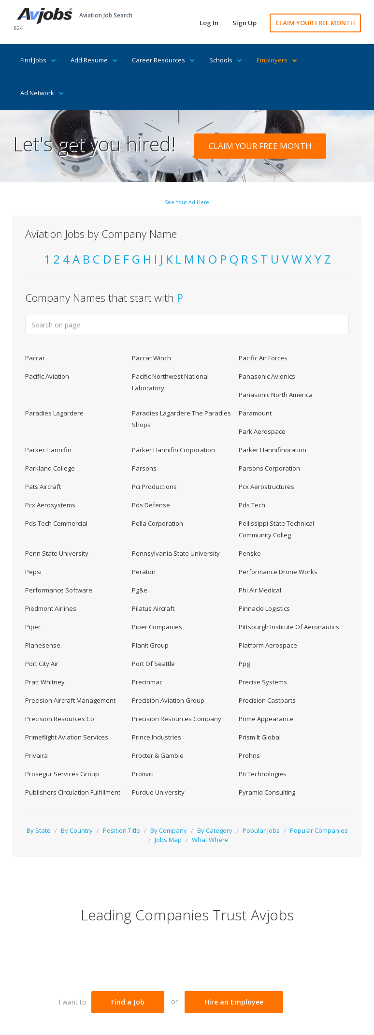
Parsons (144, 468)
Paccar (35, 358)
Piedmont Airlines (50, 608)
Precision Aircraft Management (70, 700)
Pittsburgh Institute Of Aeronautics (289, 626)
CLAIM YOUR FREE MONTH (315, 22)
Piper (33, 626)
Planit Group (150, 645)
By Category (214, 830)
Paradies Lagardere (54, 413)
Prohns (249, 755)
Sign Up (244, 22)
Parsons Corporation (269, 468)
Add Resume (94, 60)
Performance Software (58, 590)
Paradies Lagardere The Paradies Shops (181, 419)
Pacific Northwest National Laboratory (170, 382)
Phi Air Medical (260, 590)
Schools (225, 60)
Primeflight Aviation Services (66, 737)
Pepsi (33, 571)
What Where (210, 839)
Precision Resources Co (59, 718)
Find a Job (127, 1001)
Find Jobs (38, 60)
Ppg (244, 663)
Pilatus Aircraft (153, 608)
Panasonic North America (276, 394)
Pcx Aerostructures (266, 486)
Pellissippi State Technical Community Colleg (276, 529)
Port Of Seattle (153, 663)
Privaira (36, 755)
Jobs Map (168, 839)
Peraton (144, 571)
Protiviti (143, 773)
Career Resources (163, 60)
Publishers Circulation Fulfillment (72, 792)
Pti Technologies (263, 773)
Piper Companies (157, 626)
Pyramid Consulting (267, 792)
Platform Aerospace (268, 645)
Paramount (255, 413)
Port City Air (41, 663)
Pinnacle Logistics (264, 608)
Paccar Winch (151, 358)
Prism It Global (260, 737)
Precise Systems (263, 682)
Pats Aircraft (43, 486)
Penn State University (56, 553)
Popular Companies (319, 830)
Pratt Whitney (45, 682)
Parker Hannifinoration (272, 449)
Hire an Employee (233, 1001)
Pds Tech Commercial (56, 523)
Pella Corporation (157, 523)
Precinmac (147, 682)
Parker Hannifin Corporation (173, 449)
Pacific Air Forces (263, 358)
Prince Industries (156, 737)
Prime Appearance (266, 718)
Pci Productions (154, 486)
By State (39, 830)
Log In (209, 22)
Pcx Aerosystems (50, 505)
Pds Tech (252, 505)
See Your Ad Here (187, 202)
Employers (277, 60)
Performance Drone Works (278, 571)
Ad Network (42, 93)
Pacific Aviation (47, 376)
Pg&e (139, 590)
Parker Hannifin (48, 449)
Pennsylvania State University (176, 553)
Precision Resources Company (176, 718)
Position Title (121, 830)
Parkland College (50, 468)
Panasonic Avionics (267, 376)
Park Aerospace (262, 431)
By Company (168, 830)
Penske (250, 553)
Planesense (42, 645)
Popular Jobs (261, 830)
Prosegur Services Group (62, 773)
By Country (77, 830)
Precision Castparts (267, 700)
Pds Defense (151, 505)
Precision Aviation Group (168, 700)
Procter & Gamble (158, 755)
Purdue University (158, 792)
